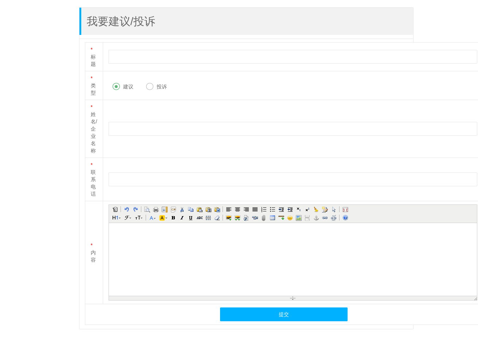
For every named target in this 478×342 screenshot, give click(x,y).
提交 (284, 314)
